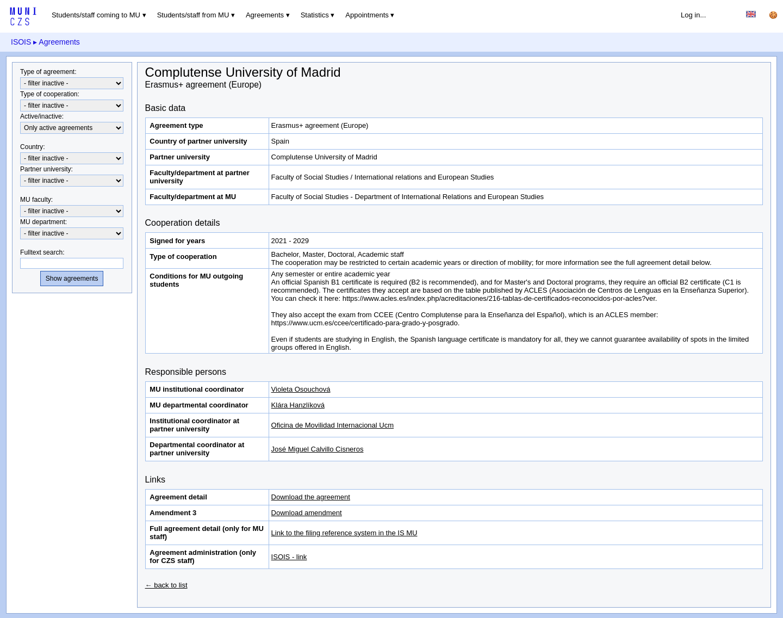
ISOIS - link (289, 557)
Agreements (265, 15)
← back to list (166, 585)
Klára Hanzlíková (298, 405)
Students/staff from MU (193, 15)
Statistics (315, 15)
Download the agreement (310, 497)
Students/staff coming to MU (96, 15)
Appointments (367, 15)
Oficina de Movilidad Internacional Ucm (332, 425)
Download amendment (306, 513)
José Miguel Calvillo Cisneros (317, 449)
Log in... (693, 15)
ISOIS (21, 42)
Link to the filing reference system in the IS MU (344, 533)
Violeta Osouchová (301, 389)
